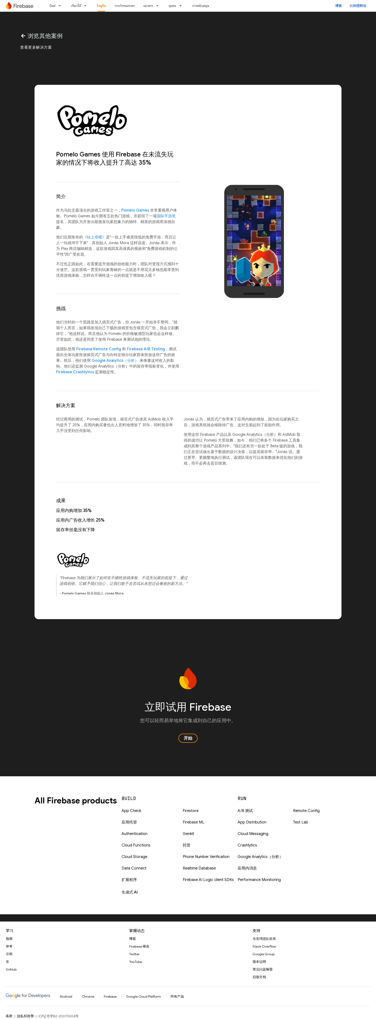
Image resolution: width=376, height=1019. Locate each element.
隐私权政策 (25, 1016)
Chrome (88, 996)
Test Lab (300, 822)
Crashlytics (247, 845)
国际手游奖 (166, 216)
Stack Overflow (264, 946)
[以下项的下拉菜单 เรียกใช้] (87, 6)
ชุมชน (172, 6)
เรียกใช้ (76, 6)
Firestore (191, 810)
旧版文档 (259, 977)
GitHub (11, 969)
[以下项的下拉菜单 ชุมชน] (182, 6)
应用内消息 (247, 868)
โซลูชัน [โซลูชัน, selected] (101, 6)
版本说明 (259, 962)
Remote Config (306, 810)
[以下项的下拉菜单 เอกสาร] (158, 6)
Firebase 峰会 (139, 946)
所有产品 (177, 996)
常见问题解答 (263, 969)
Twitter (134, 954)
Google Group (264, 954)
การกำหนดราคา (125, 6)
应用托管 (129, 822)
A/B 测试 (245, 810)
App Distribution (252, 822)
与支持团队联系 (264, 939)
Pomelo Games (135, 210)
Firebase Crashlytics (75, 372)
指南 (9, 939)
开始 (188, 738)
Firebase (110, 996)
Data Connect (134, 868)
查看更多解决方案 (36, 47)
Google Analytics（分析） (115, 360)
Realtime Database (199, 868)
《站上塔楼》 (94, 237)
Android (66, 996)
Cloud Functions (136, 845)
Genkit (188, 833)
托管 (186, 845)
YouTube (135, 962)
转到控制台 (358, 6)
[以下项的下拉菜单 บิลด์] (61, 6)
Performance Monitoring (259, 879)
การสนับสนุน (200, 6)
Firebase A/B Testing (146, 349)
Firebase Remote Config (98, 349)
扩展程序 (129, 879)
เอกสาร (148, 6)
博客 (338, 6)
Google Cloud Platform (143, 996)
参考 (9, 946)
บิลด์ (52, 6)
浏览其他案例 (41, 36)
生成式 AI (130, 892)
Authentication (134, 833)
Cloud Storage (134, 856)
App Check (131, 810)
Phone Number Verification (206, 856)
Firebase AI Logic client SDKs (208, 879)
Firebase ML (193, 822)
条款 (9, 1016)
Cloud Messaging (253, 833)
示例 (9, 954)
